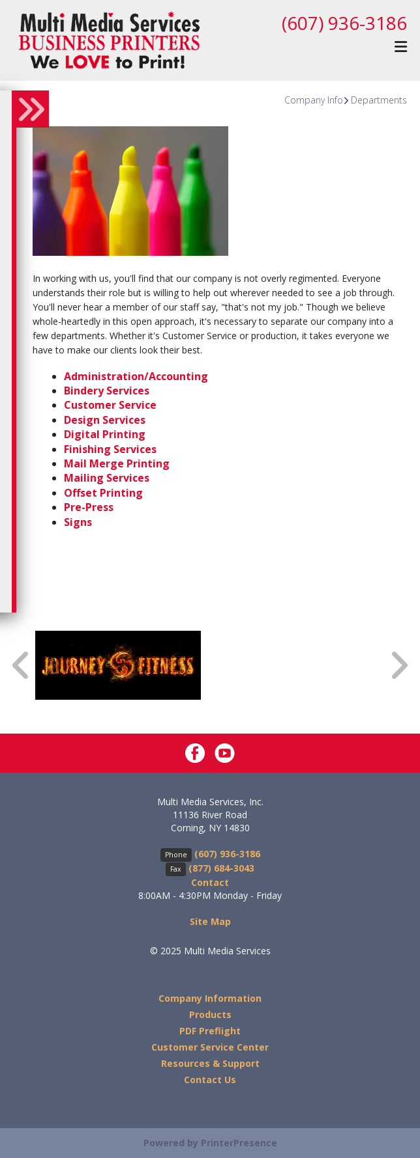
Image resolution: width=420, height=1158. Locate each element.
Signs (78, 522)
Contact (210, 882)
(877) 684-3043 (221, 868)
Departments (379, 100)
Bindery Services (106, 390)
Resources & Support (210, 1063)
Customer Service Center (210, 1047)
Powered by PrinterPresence (210, 1143)
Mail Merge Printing (117, 463)
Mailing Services (106, 478)
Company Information (210, 998)
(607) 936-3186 (344, 22)
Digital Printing (104, 434)
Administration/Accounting (136, 376)
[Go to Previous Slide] (21, 665)
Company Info (313, 100)
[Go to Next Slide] (398, 665)
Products (210, 1014)
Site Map (210, 921)
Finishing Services (110, 449)
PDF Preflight (210, 1031)
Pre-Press (88, 507)
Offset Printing (103, 493)
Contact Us (210, 1079)
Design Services (104, 420)
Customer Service (110, 405)
